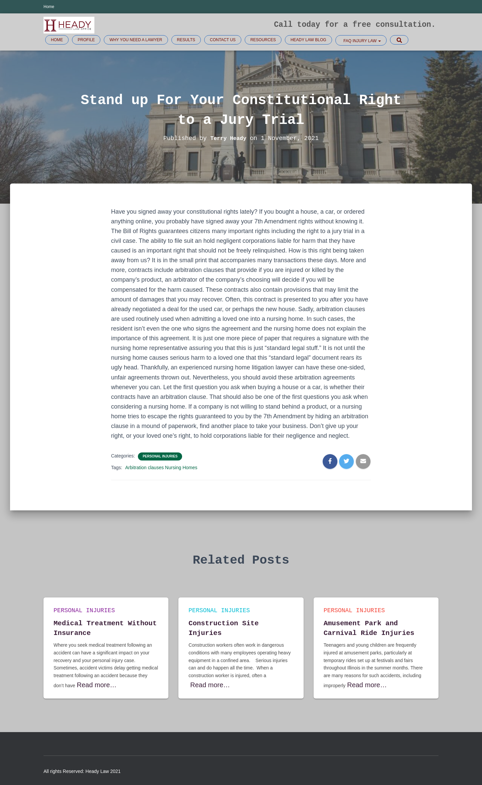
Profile (86, 40)
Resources (263, 40)
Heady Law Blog (308, 40)
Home (49, 6)
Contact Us (223, 40)
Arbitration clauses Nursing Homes (161, 467)
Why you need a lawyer (135, 40)
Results (186, 40)
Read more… (91, 685)
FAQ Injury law (361, 41)
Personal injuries (160, 456)
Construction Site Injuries (235, 627)
